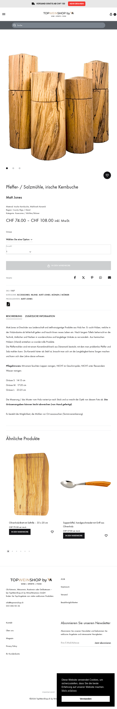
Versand (64, 596)
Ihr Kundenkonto (13, 655)
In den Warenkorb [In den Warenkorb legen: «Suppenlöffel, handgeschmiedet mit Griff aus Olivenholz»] (73, 537)
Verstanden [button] (86, 699)
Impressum (65, 588)
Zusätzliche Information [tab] (40, 317)
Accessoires (23, 296)
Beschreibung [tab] (14, 317)
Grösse (9, 232)
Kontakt (9, 624)
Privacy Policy (11, 648)
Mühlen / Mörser (60, 296)
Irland (34, 296)
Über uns (10, 632)
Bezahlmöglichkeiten (69, 604)
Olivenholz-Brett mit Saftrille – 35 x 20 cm (28, 524)
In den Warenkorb (58, 267)
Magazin (9, 640)
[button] (76, 4)
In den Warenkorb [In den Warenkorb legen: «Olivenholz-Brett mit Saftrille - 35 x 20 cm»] (19, 534)
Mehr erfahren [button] (69, 690)
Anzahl (9, 246)
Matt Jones (44, 296)
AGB (63, 581)
